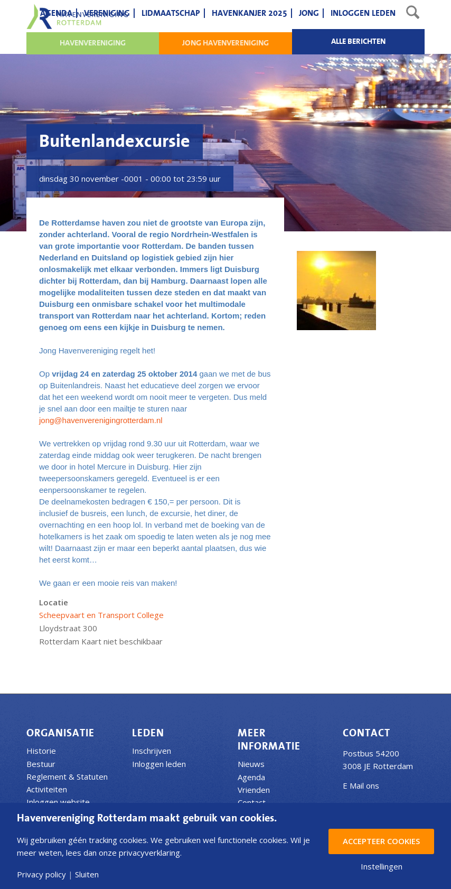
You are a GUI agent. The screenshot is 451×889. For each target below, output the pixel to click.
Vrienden (254, 789)
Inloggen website (58, 802)
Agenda (251, 777)
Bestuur (40, 764)
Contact (252, 802)
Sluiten (87, 874)
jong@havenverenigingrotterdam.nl (101, 420)
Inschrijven (151, 750)
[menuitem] (56, 13)
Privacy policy (41, 874)
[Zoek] (413, 13)
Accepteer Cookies (381, 841)
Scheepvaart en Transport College (101, 615)
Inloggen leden (159, 764)
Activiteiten (46, 789)
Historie (41, 750)
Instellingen (381, 867)
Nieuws (251, 764)
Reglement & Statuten (67, 776)
